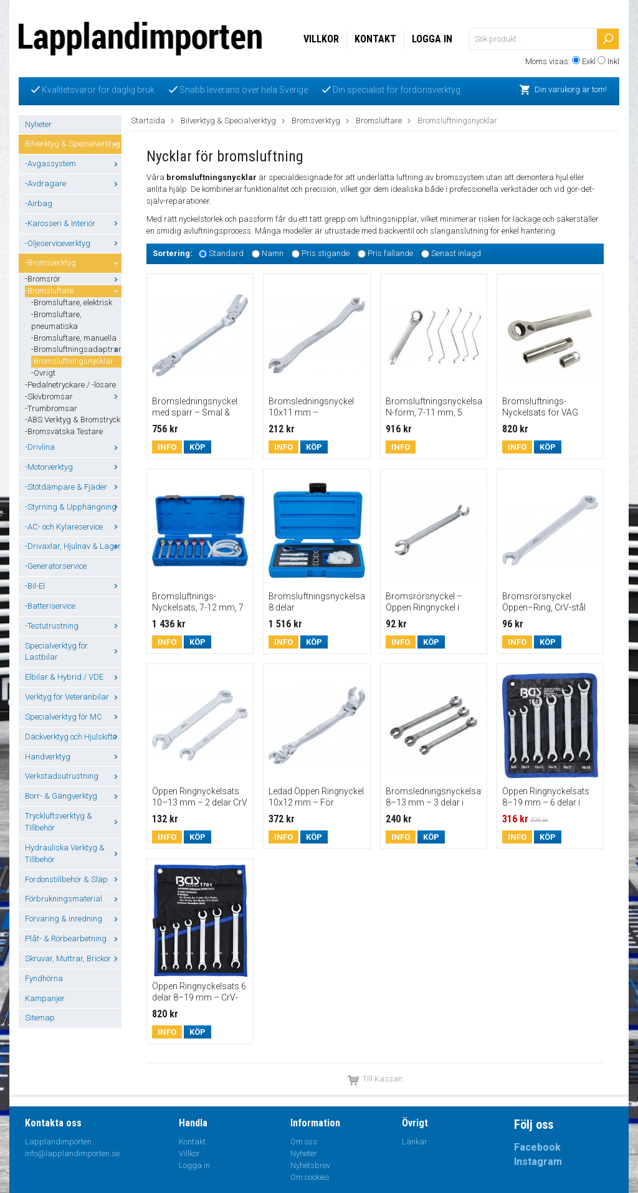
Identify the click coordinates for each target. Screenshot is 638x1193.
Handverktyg (73, 756)
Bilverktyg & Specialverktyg (73, 143)
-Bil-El (73, 586)
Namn (272, 253)
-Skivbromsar (73, 396)
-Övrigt (43, 373)
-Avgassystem (73, 163)
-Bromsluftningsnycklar (72, 361)
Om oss (303, 1141)
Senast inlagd (456, 253)
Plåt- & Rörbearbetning (73, 938)
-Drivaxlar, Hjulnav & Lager (73, 546)
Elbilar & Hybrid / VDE (73, 677)
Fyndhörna (44, 978)
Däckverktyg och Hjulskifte (73, 736)
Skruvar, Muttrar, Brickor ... (73, 958)
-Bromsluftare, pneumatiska (56, 320)
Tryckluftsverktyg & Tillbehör (73, 821)
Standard (226, 253)
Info (167, 447)
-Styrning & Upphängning (73, 506)
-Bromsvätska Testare (64, 431)
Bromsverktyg (316, 120)
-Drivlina (73, 447)
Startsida (148, 120)
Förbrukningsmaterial (73, 898)
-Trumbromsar (51, 408)
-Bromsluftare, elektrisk (71, 302)
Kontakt (375, 39)
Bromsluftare (379, 120)
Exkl (589, 61)
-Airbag (38, 203)
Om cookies (310, 1177)
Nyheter (38, 124)
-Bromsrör (73, 278)
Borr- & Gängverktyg (73, 796)
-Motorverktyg (73, 467)
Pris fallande (390, 253)
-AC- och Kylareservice (73, 526)
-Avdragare (73, 183)
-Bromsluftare (73, 290)
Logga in (432, 39)
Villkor (321, 39)
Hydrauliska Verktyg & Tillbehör (73, 853)
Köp (197, 447)
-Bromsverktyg (73, 262)
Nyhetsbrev (310, 1165)
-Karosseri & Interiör (73, 223)
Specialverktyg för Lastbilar (73, 651)
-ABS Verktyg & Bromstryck (72, 419)
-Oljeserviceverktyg (73, 243)
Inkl (613, 61)
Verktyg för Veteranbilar (73, 696)
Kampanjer (45, 998)
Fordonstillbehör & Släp (73, 879)
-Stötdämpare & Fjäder (73, 487)
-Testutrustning (73, 625)
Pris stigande (326, 253)
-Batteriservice (50, 606)
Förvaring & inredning (73, 918)
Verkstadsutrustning (73, 776)
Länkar (414, 1141)
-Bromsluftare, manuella (74, 338)
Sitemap (40, 1017)
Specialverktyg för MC (73, 716)
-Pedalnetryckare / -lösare (70, 384)
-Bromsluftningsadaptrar (76, 349)
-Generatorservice (56, 566)
